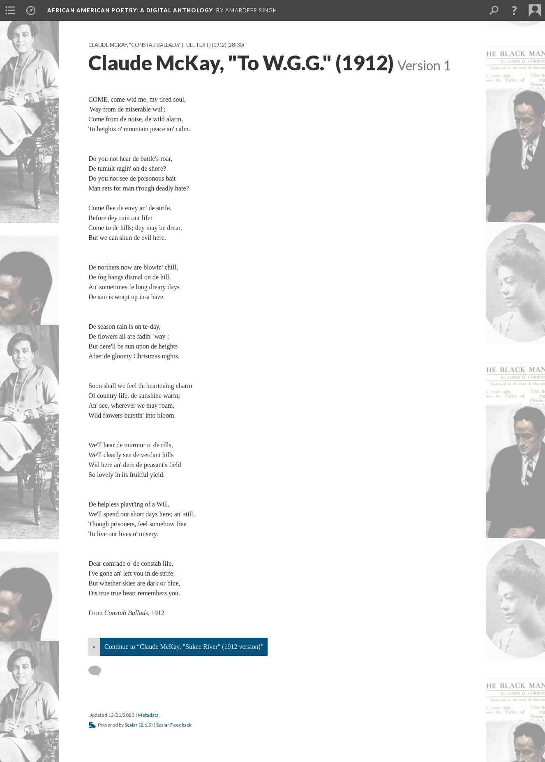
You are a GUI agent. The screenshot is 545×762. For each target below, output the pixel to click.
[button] (514, 10)
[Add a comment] (98, 671)
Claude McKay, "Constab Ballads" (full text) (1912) (157, 45)
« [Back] (94, 646)
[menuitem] (10, 10)
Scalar (131, 725)
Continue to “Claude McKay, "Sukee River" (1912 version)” (183, 646)
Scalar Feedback (174, 725)
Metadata (148, 715)
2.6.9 (145, 725)
